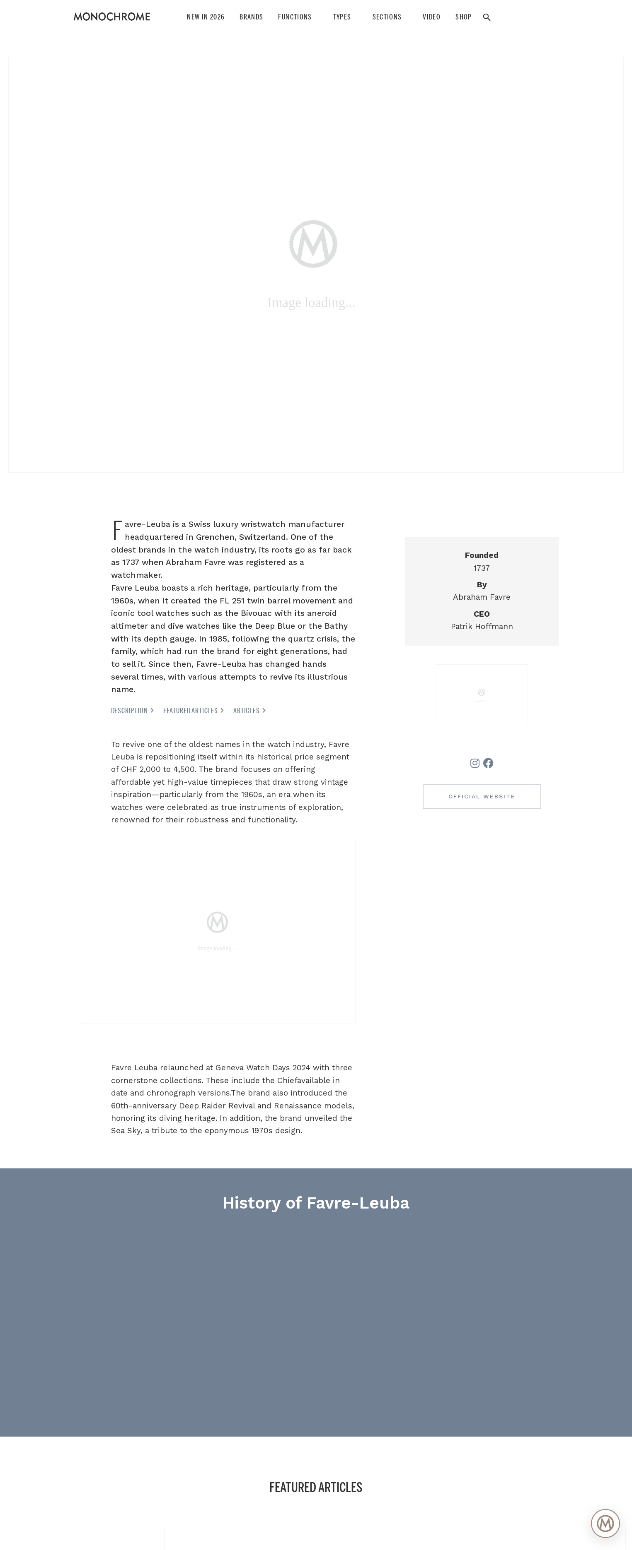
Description (133, 711)
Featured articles (194, 711)
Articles (249, 711)
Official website (482, 796)
